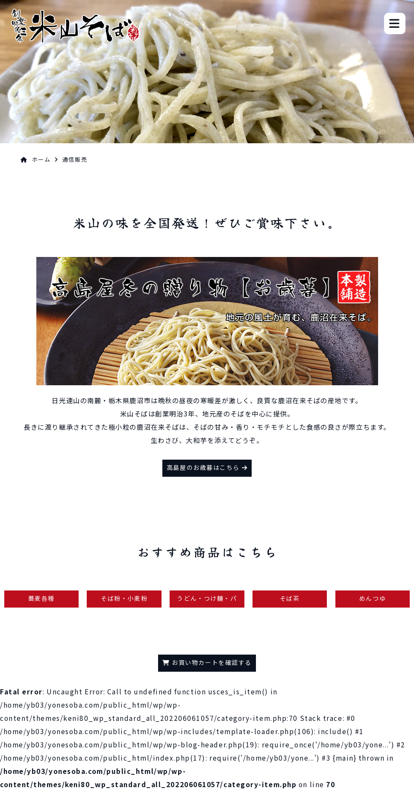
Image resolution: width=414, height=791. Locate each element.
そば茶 (290, 598)
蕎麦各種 (41, 598)
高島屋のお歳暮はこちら (207, 467)
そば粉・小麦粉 (124, 598)
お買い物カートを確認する (207, 662)
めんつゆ (372, 598)
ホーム (41, 159)
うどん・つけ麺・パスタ (207, 601)
